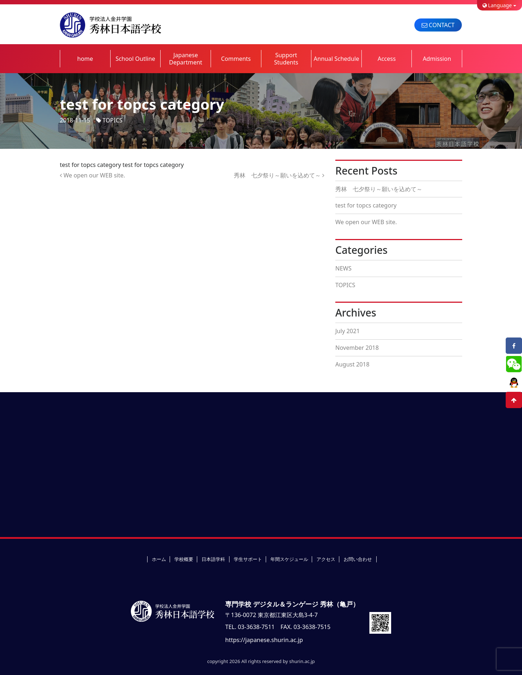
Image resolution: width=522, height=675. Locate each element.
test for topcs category (366, 205)
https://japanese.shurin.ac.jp (264, 640)
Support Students (286, 58)
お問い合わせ (358, 559)
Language (497, 5)
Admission (437, 59)
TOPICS (113, 120)
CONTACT (438, 25)
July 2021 (347, 331)
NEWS (343, 268)
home (85, 59)
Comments (236, 59)
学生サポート (248, 559)
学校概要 (183, 559)
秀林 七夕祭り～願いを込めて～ (279, 175)
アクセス (325, 559)
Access (387, 59)
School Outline (135, 59)
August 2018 (352, 364)
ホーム (159, 559)
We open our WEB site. (92, 175)
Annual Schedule (336, 59)
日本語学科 (213, 559)
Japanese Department (185, 58)
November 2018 (357, 348)
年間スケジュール (289, 559)
